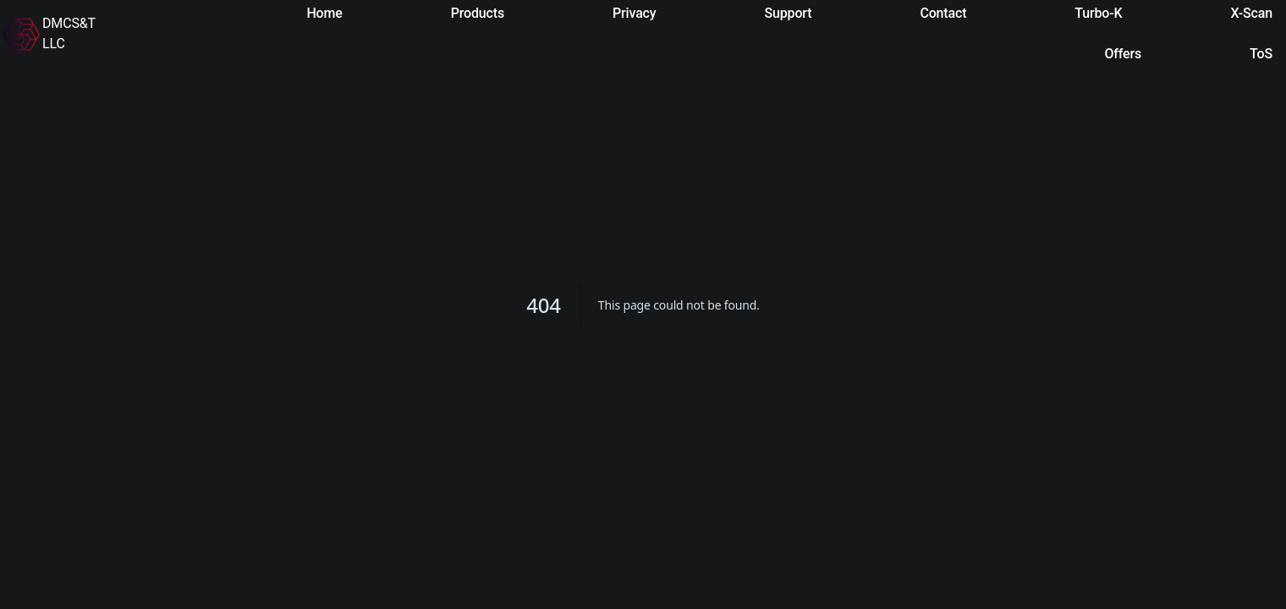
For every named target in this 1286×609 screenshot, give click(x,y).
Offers (1122, 54)
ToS (1261, 54)
